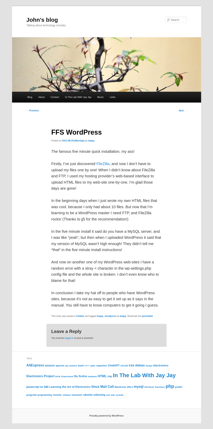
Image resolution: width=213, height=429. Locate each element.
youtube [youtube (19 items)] (119, 395)
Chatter (80, 316)
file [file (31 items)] (76, 376)
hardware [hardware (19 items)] (92, 376)
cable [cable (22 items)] (92, 365)
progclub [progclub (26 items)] (31, 395)
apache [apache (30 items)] (60, 365)
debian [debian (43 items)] (140, 365)
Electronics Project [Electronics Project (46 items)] (40, 376)
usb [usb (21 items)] (108, 395)
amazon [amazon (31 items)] (50, 365)
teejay (91, 140)
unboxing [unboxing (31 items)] (99, 394)
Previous (32, 110)
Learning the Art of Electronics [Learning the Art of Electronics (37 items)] (70, 386)
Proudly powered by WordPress (106, 415)
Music (100, 97)
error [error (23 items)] (57, 376)
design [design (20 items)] (149, 366)
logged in (69, 338)
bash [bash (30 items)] (81, 365)
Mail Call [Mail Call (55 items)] (107, 387)
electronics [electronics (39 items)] (160, 365)
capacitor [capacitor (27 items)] (101, 365)
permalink (147, 316)
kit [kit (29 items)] (41, 387)
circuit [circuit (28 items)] (124, 365)
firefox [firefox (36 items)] (83, 376)
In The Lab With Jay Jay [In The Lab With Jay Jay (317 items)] (144, 375)
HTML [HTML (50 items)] (102, 376)
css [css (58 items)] (131, 365)
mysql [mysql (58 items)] (138, 387)
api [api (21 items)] (66, 366)
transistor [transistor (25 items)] (77, 395)
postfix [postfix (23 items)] (178, 387)
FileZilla (102, 164)
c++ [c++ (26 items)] (87, 365)
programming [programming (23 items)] (44, 395)
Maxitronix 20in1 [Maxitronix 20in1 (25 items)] (124, 387)
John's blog (42, 20)
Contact (55, 97)
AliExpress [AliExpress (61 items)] (35, 365)
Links (112, 97)
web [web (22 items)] (113, 395)
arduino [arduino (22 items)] (73, 365)
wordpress (110, 316)
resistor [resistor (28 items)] (57, 394)
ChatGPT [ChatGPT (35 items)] (114, 365)
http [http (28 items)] (110, 376)
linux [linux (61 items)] (95, 387)
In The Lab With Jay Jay (78, 97)
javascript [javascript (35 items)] (33, 386)
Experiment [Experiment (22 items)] (67, 376)
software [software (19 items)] (67, 395)
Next (183, 110)
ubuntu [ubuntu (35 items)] (88, 394)
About (41, 97)
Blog (29, 97)
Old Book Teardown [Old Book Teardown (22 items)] (154, 387)
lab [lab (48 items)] (46, 387)
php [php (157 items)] (170, 386)
